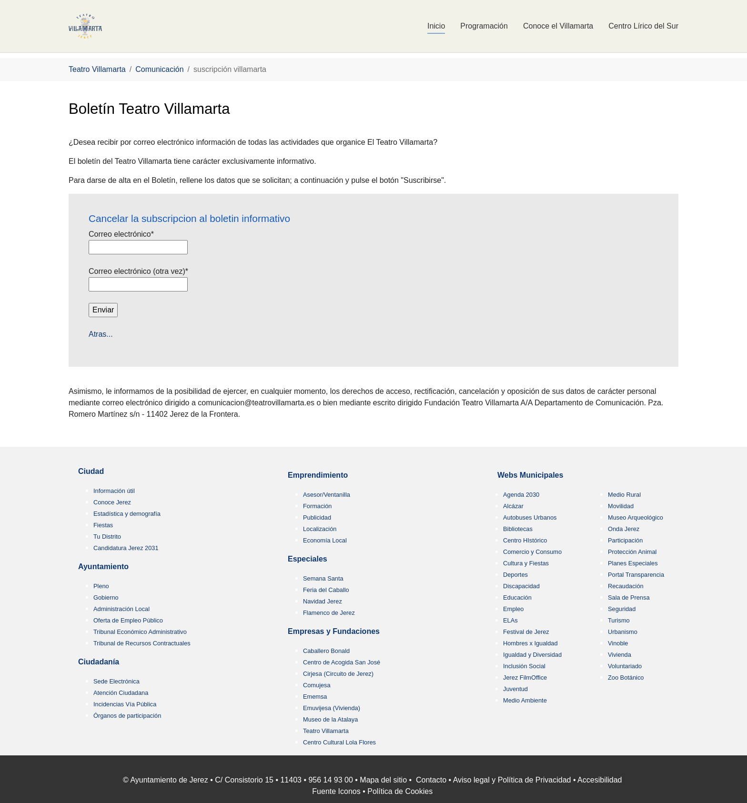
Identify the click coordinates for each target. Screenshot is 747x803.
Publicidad (317, 517)
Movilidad (621, 506)
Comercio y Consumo (532, 551)
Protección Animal (632, 551)
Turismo (619, 620)
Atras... (101, 334)
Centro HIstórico (525, 540)
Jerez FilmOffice (525, 677)
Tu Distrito (107, 536)
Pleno (101, 586)
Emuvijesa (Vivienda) (331, 708)
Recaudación (626, 586)
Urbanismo (622, 631)
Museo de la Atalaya (330, 719)
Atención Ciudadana (120, 692)
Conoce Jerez (112, 502)
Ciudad (91, 471)
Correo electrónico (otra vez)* (139, 271)
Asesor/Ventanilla (326, 494)
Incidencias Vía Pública (124, 704)
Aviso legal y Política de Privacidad (512, 780)
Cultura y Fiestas (526, 563)
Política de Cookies (400, 791)
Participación (625, 540)
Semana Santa (323, 578)
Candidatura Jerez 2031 (126, 548)
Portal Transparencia (636, 574)
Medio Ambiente (525, 700)
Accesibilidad (599, 780)
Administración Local (121, 608)
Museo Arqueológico (635, 517)
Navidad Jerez (322, 601)
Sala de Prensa (629, 597)
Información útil (114, 490)
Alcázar (513, 506)
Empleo (513, 608)
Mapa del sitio (383, 780)
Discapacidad (521, 586)
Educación (517, 597)
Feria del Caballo (326, 589)
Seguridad (622, 608)
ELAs (510, 620)
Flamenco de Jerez (329, 612)
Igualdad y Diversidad (532, 654)
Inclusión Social (524, 666)
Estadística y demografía (127, 513)
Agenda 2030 (521, 494)
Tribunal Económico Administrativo (140, 631)
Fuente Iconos (336, 791)
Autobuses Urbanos (529, 517)
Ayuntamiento (103, 566)
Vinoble (618, 643)
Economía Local (325, 540)
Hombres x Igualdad (530, 643)
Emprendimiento (318, 475)
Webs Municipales (530, 475)
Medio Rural (624, 494)
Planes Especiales (633, 563)
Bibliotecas (518, 528)
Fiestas (103, 525)
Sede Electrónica (116, 681)
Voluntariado (625, 666)
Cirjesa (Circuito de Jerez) (338, 673)
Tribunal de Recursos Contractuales (142, 643)
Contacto (431, 780)
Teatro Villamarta (326, 730)
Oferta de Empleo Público (128, 620)
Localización (319, 528)
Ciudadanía (98, 662)
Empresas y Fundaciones (334, 631)
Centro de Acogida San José (341, 662)
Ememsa (315, 696)
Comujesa (317, 685)
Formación (317, 506)
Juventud (515, 689)
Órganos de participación (127, 715)
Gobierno (106, 597)
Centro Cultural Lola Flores (339, 742)
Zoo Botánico (626, 677)
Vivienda (619, 654)
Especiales (307, 559)
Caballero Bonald (326, 650)
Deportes (515, 574)
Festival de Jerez (526, 631)
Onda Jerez (623, 528)
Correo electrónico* (122, 234)
